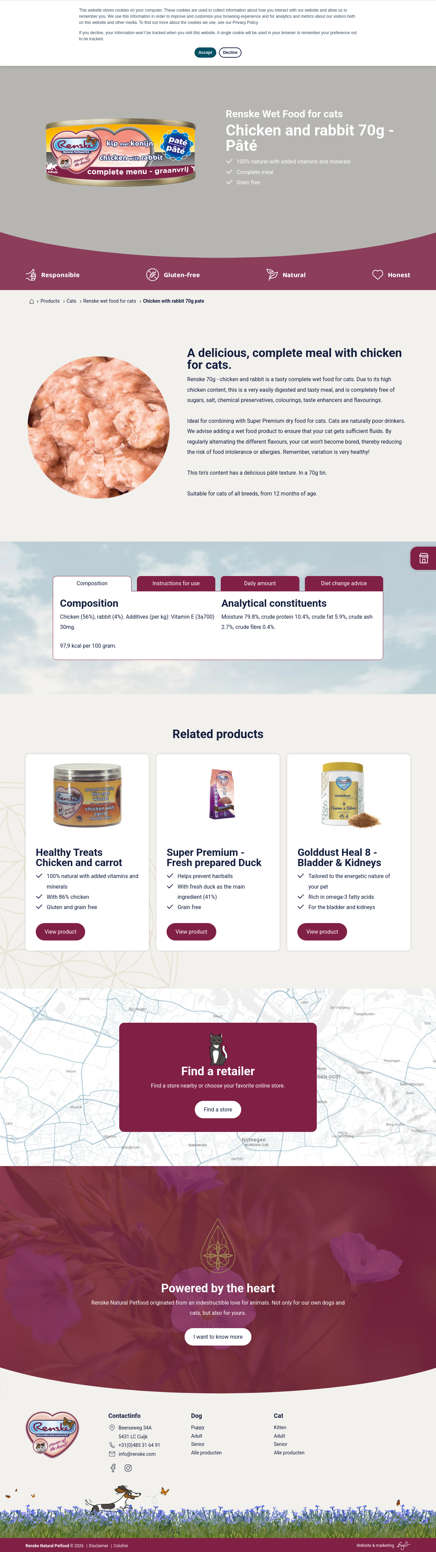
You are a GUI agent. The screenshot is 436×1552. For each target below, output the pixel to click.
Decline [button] (230, 52)
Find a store (218, 1109)
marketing (385, 1545)
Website (364, 1545)
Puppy (197, 1427)
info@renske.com (137, 1454)
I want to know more (218, 1337)
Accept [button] (205, 52)
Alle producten (206, 1452)
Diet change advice (344, 583)
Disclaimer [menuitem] (98, 1545)
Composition (92, 583)
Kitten (280, 1427)
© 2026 (54, 1545)
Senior (198, 1444)
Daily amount (260, 583)
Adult (196, 1436)
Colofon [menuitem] (121, 1545)
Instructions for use (176, 583)
